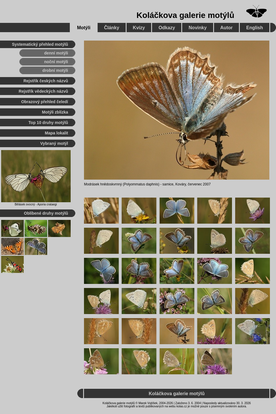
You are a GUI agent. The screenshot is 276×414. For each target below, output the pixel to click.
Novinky (197, 27)
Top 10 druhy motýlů (48, 122)
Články (111, 27)
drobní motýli (55, 70)
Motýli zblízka (55, 112)
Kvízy (139, 27)
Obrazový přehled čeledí (44, 101)
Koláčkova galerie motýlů (185, 15)
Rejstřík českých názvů (45, 81)
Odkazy (166, 27)
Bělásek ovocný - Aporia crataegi (36, 204)
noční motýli (56, 61)
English (254, 27)
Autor (226, 27)
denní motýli (56, 53)
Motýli (83, 27)
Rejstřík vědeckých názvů (43, 91)
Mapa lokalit (56, 133)
